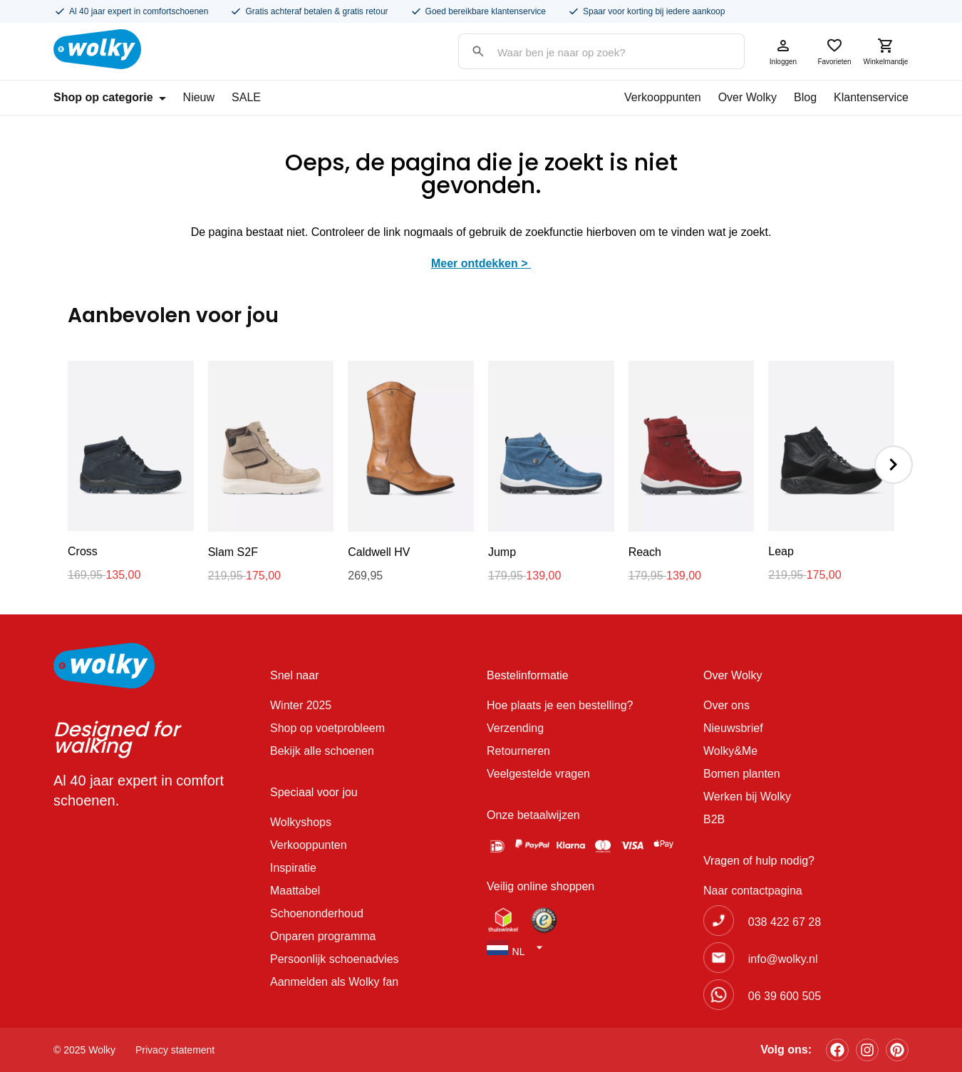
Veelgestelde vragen (538, 774)
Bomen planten (741, 774)
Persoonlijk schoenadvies (334, 959)
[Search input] (587, 52)
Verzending (515, 728)
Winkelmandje (886, 51)
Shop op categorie (109, 97)
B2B (714, 819)
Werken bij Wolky (747, 796)
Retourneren (518, 751)
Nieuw (198, 97)
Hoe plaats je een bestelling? (560, 705)
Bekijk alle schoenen (322, 751)
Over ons (726, 705)
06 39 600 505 (784, 996)
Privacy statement (174, 1050)
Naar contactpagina (752, 891)
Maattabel (295, 891)
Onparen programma (323, 936)
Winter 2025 (300, 705)
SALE (246, 97)
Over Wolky (747, 97)
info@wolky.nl (783, 959)
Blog (805, 97)
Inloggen (783, 51)
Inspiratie (293, 868)
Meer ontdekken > (481, 263)
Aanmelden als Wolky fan (334, 982)
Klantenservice (871, 97)
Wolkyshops (300, 822)
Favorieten (834, 51)
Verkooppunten (662, 97)
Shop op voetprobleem (327, 728)
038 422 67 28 (784, 922)
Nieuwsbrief (733, 728)
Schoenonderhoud (316, 913)
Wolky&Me (730, 751)
